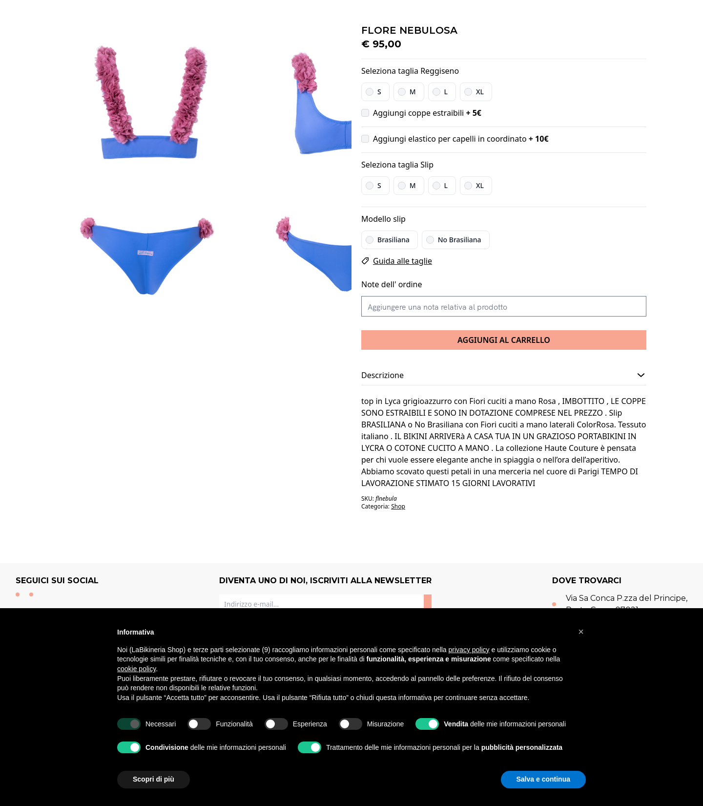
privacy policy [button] (469, 650)
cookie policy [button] (136, 669)
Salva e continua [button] (543, 779)
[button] (581, 631)
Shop (398, 506)
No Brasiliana (459, 239)
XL (480, 91)
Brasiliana (393, 239)
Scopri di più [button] (153, 779)
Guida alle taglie (402, 260)
